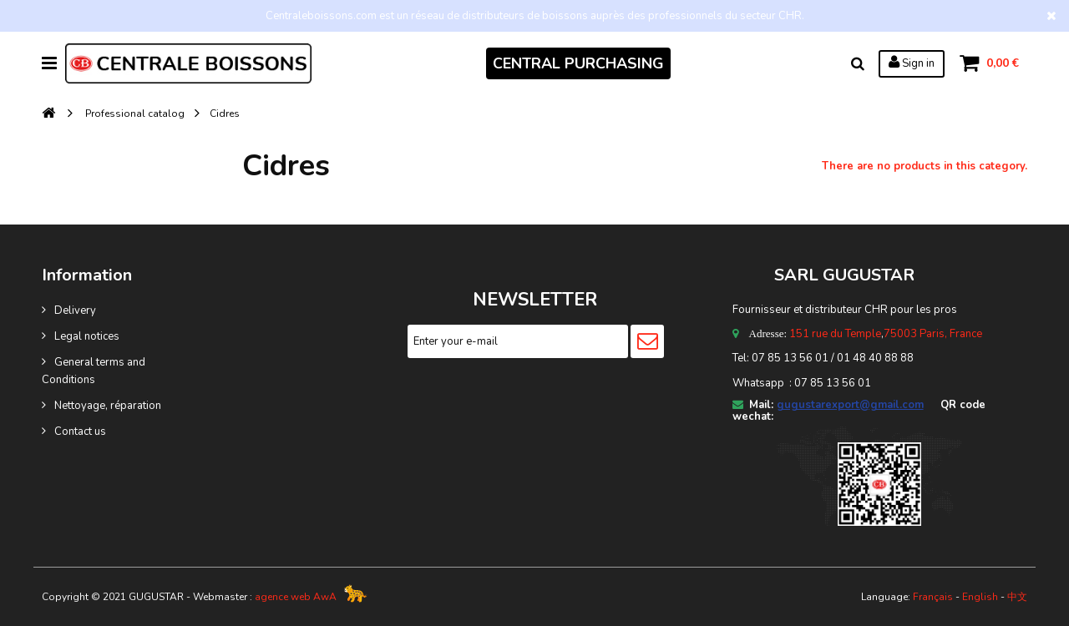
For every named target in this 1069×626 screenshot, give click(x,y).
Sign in (912, 62)
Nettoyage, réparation (107, 405)
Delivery (75, 310)
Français (933, 596)
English (980, 596)
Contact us (80, 431)
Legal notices (86, 336)
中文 (1017, 596)
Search (857, 63)
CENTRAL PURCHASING (578, 63)
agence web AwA (296, 596)
